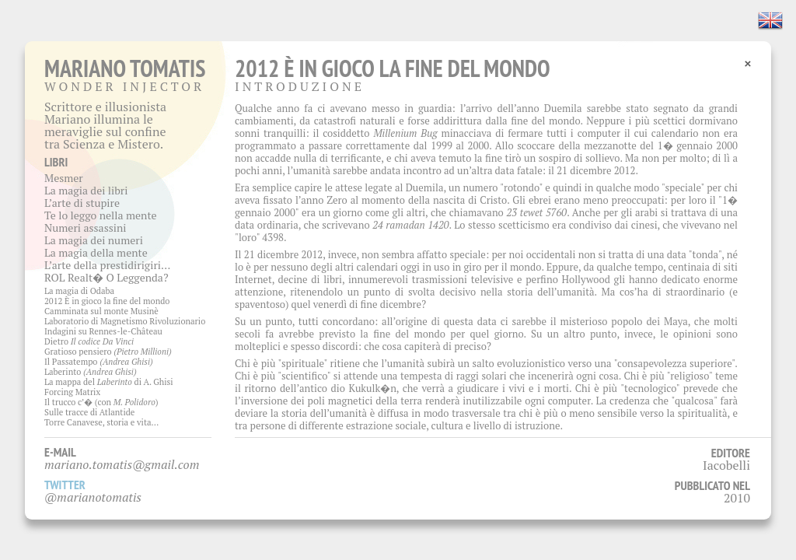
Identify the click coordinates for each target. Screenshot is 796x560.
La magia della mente (96, 252)
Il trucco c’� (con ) (101, 402)
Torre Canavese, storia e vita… (101, 422)
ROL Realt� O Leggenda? (106, 277)
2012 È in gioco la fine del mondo (106, 301)
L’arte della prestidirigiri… (107, 264)
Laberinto (90, 371)
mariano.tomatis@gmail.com (122, 464)
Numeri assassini (85, 227)
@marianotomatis (92, 497)
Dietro (89, 341)
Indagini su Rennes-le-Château (103, 331)
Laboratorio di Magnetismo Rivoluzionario (124, 321)
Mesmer (63, 177)
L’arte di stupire (82, 202)
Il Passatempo (98, 361)
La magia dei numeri (93, 240)
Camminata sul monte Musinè (101, 311)
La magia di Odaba (79, 290)
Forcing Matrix (72, 392)
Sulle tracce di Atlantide (89, 412)
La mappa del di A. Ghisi (108, 381)
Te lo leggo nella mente (100, 215)
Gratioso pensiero (108, 351)
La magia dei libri (85, 190)
